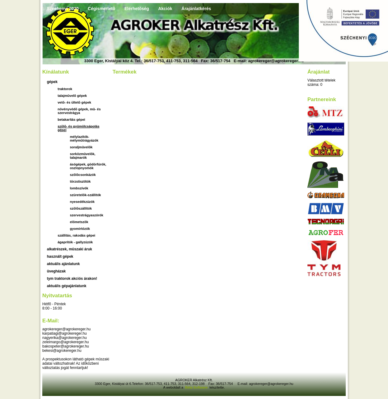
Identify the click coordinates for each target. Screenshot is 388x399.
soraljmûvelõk (81, 147)
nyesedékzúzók (82, 201)
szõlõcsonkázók (83, 175)
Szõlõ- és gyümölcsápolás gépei (78, 128)
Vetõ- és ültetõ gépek (74, 102)
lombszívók (79, 188)
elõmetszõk (79, 222)
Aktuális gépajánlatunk (66, 286)
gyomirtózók (80, 228)
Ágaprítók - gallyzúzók (75, 242)
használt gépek (60, 256)
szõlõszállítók (81, 208)
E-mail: (50, 321)
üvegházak (56, 271)
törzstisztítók (80, 181)
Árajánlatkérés (196, 8)
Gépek (52, 82)
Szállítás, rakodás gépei (76, 235)
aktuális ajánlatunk (63, 264)
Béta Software (196, 387)
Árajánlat (318, 72)
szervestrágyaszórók (86, 215)
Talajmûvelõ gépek (72, 95)
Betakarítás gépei (71, 119)
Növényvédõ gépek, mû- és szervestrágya (79, 111)
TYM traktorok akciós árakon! (72, 278)
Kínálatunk (55, 72)
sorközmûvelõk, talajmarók (82, 155)
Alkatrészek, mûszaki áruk (69, 249)
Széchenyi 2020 (63, 8)
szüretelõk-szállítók (85, 195)
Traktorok (65, 89)
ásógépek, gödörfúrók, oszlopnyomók (88, 166)
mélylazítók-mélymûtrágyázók (84, 138)
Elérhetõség (136, 8)
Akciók (165, 8)
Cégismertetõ (101, 8)
